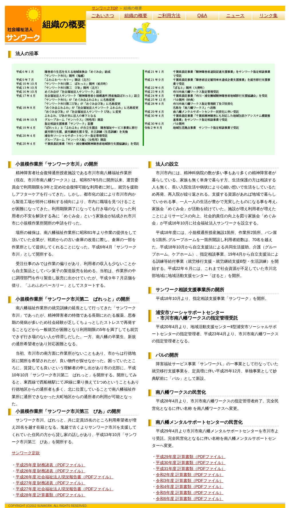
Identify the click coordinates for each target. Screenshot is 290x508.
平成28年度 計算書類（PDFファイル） (50, 495)
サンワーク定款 (26, 453)
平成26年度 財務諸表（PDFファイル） (50, 471)
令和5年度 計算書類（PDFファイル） (189, 492)
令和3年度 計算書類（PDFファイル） (189, 480)
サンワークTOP (105, 8)
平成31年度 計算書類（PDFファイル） (190, 468)
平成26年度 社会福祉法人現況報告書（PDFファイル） (64, 477)
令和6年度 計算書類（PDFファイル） (189, 498)
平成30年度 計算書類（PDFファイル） (190, 462)
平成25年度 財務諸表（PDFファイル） (50, 465)
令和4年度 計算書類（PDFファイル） (189, 486)
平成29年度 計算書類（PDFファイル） (190, 456)
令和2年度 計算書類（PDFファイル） (189, 474)
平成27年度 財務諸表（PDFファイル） (50, 483)
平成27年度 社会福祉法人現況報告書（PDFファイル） (64, 489)
